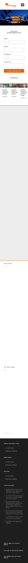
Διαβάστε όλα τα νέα (8, 433)
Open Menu (22, 4)
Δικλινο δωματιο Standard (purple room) (23, 92)
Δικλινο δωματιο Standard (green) (5, 92)
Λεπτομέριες (5, 96)
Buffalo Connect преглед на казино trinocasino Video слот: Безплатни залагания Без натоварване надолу (14, 512)
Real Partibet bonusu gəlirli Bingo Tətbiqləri (14, 522)
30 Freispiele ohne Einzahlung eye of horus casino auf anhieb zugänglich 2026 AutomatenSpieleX (14, 497)
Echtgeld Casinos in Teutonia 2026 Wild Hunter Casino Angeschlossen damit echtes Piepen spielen (14, 490)
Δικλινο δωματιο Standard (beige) (14, 92)
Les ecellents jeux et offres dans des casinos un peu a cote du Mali (14, 517)
